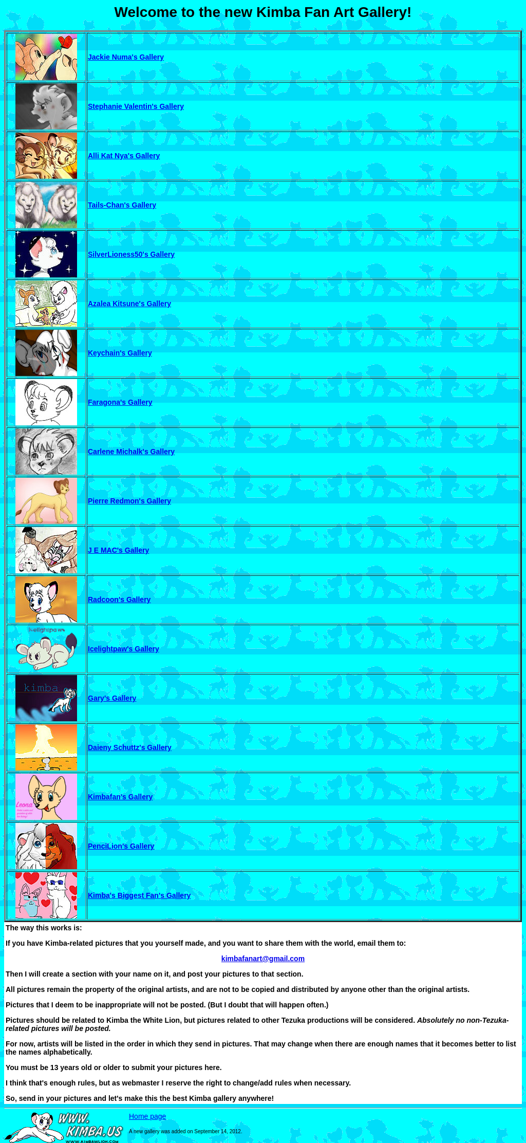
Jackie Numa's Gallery (126, 57)
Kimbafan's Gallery (120, 797)
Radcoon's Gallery (119, 599)
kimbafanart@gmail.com (263, 958)
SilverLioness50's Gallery (131, 254)
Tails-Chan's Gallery (122, 205)
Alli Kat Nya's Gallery (124, 156)
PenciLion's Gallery (121, 846)
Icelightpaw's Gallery (123, 649)
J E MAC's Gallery (118, 550)
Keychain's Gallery (120, 353)
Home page (147, 1116)
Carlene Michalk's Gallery (131, 451)
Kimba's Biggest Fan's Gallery (139, 895)
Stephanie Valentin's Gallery (136, 106)
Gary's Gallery (112, 698)
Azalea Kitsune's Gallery (129, 303)
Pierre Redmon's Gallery (129, 501)
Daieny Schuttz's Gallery (130, 747)
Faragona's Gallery (120, 402)
